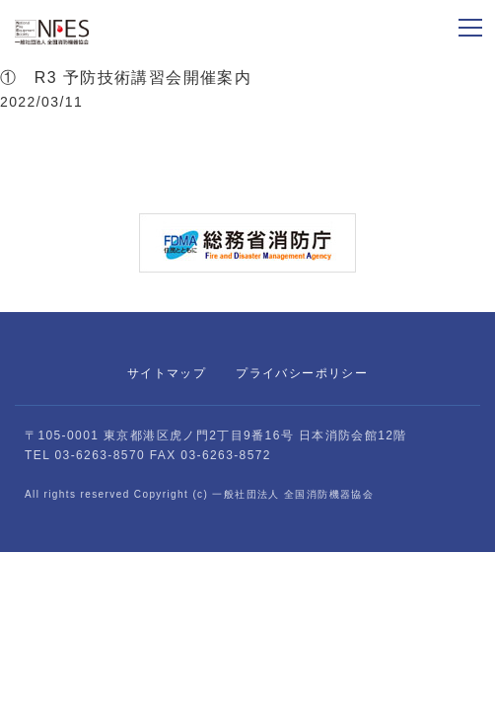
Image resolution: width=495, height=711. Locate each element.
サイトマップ (166, 373)
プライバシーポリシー (302, 373)
